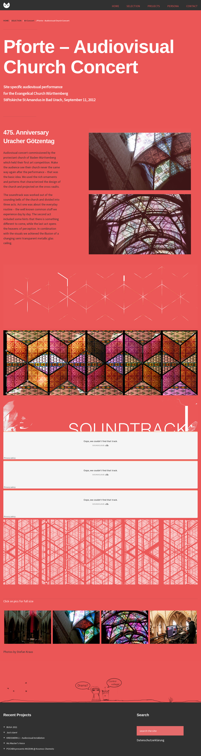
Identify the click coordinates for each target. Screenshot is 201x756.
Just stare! (12, 732)
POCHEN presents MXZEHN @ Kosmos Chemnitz (30, 748)
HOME (115, 6)
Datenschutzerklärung (150, 740)
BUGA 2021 (12, 727)
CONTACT (192, 6)
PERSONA (173, 6)
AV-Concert (29, 20)
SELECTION (133, 6)
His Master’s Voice (16, 743)
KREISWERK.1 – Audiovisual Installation (26, 737)
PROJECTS (154, 6)
